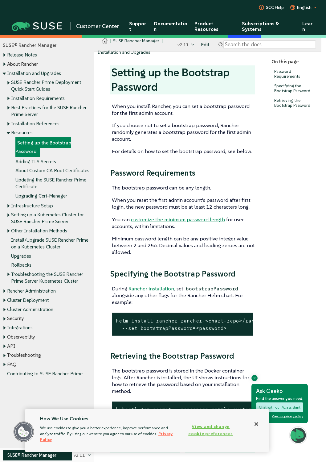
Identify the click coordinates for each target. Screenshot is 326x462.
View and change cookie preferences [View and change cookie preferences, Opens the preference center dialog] (210, 430)
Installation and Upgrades (34, 73)
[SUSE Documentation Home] (104, 40)
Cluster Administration (30, 309)
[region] (147, 430)
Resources (22, 133)
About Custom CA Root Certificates (52, 171)
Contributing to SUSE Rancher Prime (45, 374)
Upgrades (21, 256)
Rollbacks (21, 265)
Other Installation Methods (39, 231)
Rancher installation (151, 288)
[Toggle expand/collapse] (4, 55)
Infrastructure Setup (32, 206)
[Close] (256, 424)
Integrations (20, 328)
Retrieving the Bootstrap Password (292, 103)
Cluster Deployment (28, 300)
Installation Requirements (38, 98)
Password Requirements (287, 74)
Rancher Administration (31, 291)
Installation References (35, 124)
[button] (24, 432)
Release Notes (22, 55)
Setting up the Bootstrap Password (43, 147)
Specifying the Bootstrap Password (292, 88)
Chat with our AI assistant (279, 407)
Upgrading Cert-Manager (41, 196)
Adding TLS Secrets (35, 161)
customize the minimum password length (178, 219)
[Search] (269, 44)
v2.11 (183, 45)
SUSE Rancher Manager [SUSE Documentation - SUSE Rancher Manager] (136, 41)
